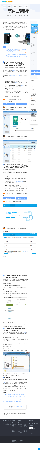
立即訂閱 (34, 428)
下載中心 (13, 427)
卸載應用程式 (13, 86)
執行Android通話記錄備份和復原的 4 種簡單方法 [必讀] (12, 399)
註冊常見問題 (25, 431)
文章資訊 (13, 429)
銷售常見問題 (25, 427)
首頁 (4, 6)
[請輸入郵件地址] (31, 428)
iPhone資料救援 (20, 433)
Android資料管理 (34, 36)
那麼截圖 (24, 332)
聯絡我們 (13, 425)
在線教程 (25, 425)
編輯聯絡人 (23, 85)
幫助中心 (25, 424)
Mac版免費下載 (21, 104)
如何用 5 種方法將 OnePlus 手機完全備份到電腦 (33, 122)
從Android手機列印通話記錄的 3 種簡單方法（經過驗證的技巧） (14, 396)
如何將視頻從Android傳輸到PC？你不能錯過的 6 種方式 (33, 102)
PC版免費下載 (9, 104)
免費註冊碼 (13, 431)
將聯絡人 (14, 70)
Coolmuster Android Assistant (8, 68)
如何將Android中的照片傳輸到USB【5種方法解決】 (33, 115)
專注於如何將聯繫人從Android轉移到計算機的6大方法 (33, 95)
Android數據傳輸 (19, 15)
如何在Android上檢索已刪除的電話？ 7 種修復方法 (12, 401)
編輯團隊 (10, 15)
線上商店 (13, 426)
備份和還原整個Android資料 (15, 75)
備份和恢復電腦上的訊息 (19, 181)
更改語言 (32, 433)
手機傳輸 (19, 431)
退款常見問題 (25, 429)
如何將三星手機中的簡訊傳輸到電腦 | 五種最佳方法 (33, 109)
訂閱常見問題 (25, 430)
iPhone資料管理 (20, 432)
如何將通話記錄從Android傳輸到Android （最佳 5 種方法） (13, 394)
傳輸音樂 (16, 82)
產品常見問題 (25, 426)
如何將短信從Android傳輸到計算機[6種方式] (33, 88)
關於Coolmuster (14, 424)
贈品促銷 (13, 430)
